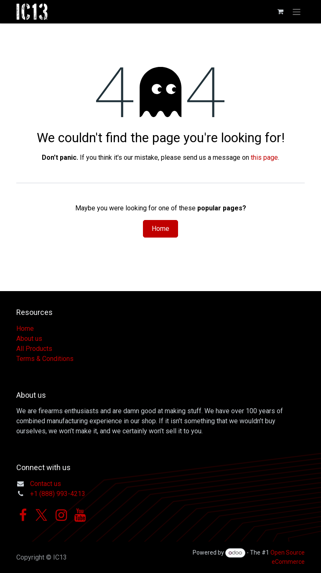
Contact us (45, 484)
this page (264, 157)
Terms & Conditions (45, 359)
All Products (34, 349)
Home (160, 229)
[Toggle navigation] (296, 11)
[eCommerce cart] (280, 12)
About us (29, 339)
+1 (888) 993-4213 (57, 494)
